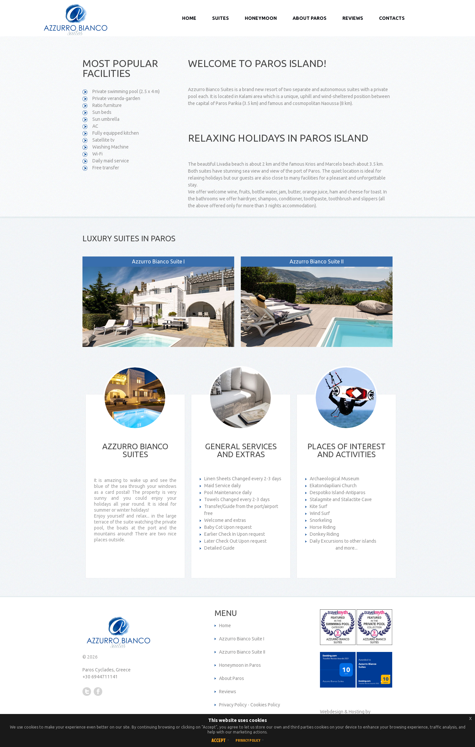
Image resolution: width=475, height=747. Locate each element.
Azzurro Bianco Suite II (242, 652)
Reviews (352, 18)
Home (189, 18)
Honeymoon (261, 18)
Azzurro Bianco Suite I (241, 638)
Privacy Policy (248, 740)
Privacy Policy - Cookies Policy (249, 704)
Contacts (392, 18)
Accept (218, 740)
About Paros (310, 18)
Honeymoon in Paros (240, 665)
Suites (220, 18)
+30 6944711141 (100, 676)
